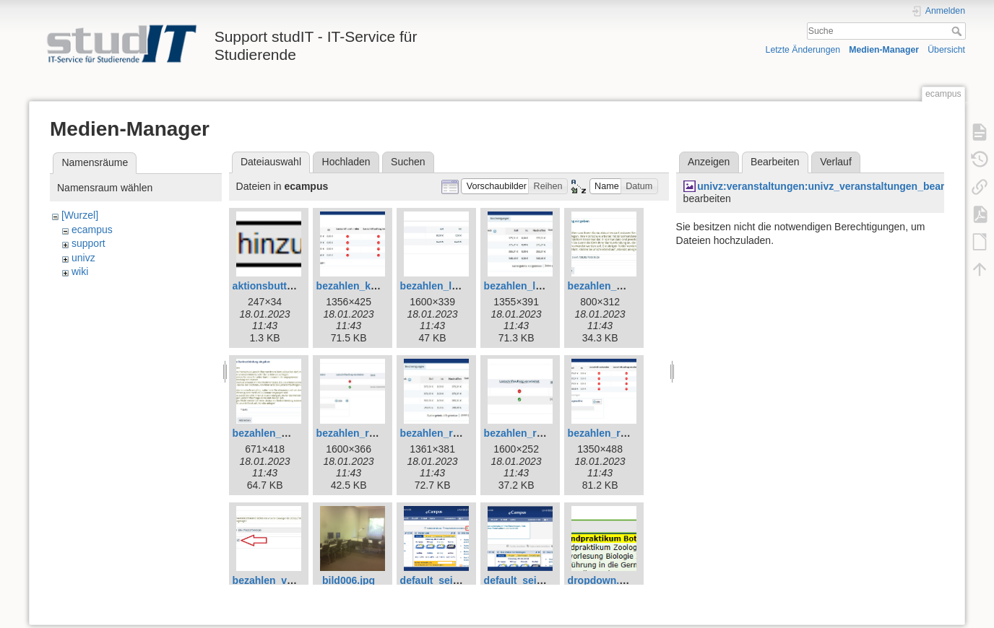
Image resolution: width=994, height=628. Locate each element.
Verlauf (836, 161)
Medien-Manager (884, 50)
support (88, 243)
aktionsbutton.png (277, 286)
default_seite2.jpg (526, 580)
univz (83, 257)
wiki (80, 271)
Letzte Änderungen (803, 50)
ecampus (92, 229)
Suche (958, 31)
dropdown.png (603, 580)
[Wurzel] (79, 215)
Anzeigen (709, 161)
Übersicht (946, 50)
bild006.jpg (348, 580)
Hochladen (346, 161)
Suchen (408, 161)
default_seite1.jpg (442, 580)
